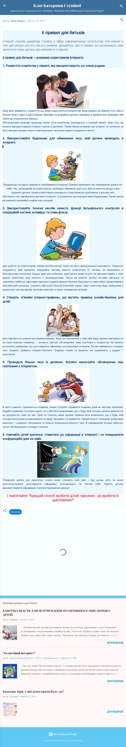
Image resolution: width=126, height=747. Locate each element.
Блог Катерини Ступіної (57, 5)
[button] (121, 20)
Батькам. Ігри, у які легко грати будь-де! (33, 691)
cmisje (79, 741)
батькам (15, 511)
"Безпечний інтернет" (19, 653)
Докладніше (115, 642)
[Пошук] (121, 7)
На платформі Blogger (63, 734)
